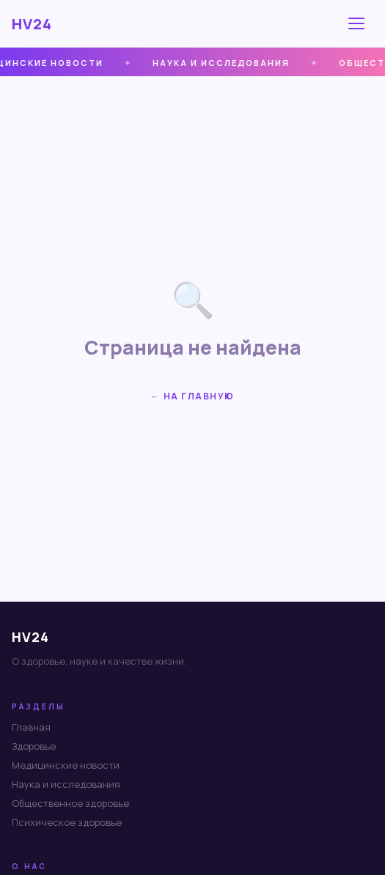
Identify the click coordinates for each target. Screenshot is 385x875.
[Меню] (358, 23)
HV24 (32, 24)
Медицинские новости (66, 765)
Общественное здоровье (70, 803)
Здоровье (34, 746)
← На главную (193, 396)
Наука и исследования (66, 784)
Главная (31, 727)
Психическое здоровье (67, 822)
